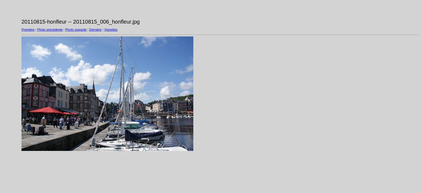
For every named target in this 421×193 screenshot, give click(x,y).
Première (28, 30)
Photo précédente (50, 30)
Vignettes (111, 30)
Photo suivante (75, 30)
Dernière (95, 30)
